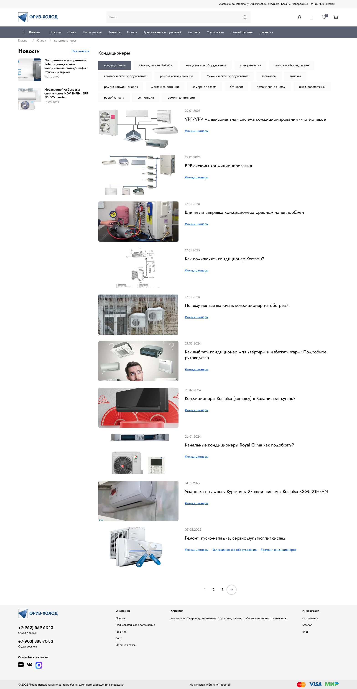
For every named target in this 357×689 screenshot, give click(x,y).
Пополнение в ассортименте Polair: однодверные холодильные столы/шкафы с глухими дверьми (66, 66)
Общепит (236, 86)
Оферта (120, 618)
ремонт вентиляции (181, 97)
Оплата (132, 32)
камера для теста (205, 86)
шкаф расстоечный (312, 86)
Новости (55, 32)
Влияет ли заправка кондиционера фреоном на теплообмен (244, 212)
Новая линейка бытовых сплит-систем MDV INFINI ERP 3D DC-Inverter (66, 93)
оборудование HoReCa (155, 65)
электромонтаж (250, 65)
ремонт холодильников (176, 76)
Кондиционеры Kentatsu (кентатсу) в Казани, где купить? (240, 398)
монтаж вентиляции (165, 86)
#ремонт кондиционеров (278, 549)
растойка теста (114, 97)
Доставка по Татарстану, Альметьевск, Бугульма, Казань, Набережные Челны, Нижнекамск (277, 4)
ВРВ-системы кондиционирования (218, 165)
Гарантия (121, 632)
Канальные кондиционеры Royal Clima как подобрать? (239, 445)
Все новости (80, 51)
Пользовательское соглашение (135, 625)
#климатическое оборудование (235, 549)
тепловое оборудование (292, 65)
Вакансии (266, 32)
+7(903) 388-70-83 (35, 641)
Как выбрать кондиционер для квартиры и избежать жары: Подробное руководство (255, 355)
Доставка (194, 32)
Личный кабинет (241, 32)
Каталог (31, 32)
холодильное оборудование (206, 65)
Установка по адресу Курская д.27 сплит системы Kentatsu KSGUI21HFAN (256, 491)
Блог (118, 638)
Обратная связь (125, 645)
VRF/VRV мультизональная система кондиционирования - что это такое (255, 119)
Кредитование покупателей (162, 32)
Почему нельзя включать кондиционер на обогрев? (236, 305)
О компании (215, 32)
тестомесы (269, 76)
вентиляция (146, 97)
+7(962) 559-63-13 (35, 628)
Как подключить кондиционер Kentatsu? (224, 259)
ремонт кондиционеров (121, 86)
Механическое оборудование (227, 76)
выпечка (295, 76)
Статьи (71, 32)
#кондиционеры (196, 130)
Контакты (114, 32)
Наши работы (92, 32)
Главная (23, 40)
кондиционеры (115, 65)
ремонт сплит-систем (271, 86)
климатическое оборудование (125, 76)
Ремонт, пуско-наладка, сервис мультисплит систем (235, 538)
